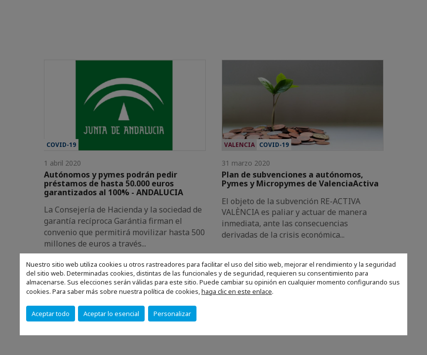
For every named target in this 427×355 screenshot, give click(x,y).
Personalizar (172, 313)
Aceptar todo (51, 313)
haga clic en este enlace (236, 291)
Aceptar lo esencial (111, 313)
